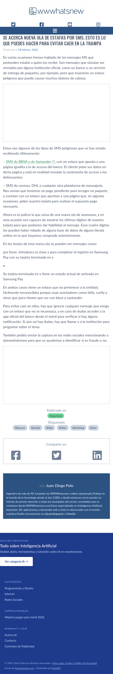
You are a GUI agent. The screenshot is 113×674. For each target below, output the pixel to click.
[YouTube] (71, 24)
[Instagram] (100, 24)
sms (94, 427)
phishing (79, 427)
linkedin (71, 513)
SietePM (56, 668)
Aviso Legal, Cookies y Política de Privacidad (74, 663)
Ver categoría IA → (16, 561)
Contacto (10, 640)
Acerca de (11, 635)
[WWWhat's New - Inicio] (56, 11)
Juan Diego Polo (59, 485)
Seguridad (56, 415)
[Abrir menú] (56, 31)
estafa (36, 427)
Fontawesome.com (24, 668)
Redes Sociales (14, 599)
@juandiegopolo (54, 513)
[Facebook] (43, 24)
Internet (10, 594)
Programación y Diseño (19, 588)
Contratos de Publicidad (19, 646)
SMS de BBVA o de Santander (28, 161)
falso (63, 427)
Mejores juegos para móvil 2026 (24, 617)
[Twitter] (15, 24)
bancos (21, 427)
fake (50, 427)
